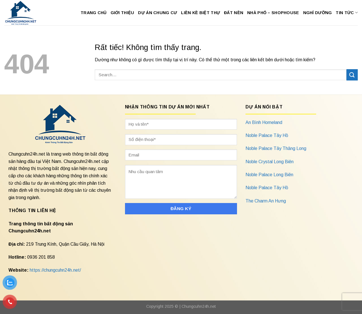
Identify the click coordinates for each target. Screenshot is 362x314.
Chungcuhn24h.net (199, 306)
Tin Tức (347, 12)
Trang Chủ (94, 12)
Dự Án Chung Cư (157, 12)
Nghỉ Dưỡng (317, 12)
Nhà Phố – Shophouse (273, 12)
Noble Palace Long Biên (269, 174)
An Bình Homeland (263, 122)
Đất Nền (233, 12)
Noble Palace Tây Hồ (266, 135)
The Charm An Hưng (265, 201)
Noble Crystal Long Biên (269, 161)
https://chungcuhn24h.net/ (55, 270)
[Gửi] (352, 74)
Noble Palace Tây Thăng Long (275, 148)
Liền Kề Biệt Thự (200, 12)
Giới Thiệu (122, 12)
